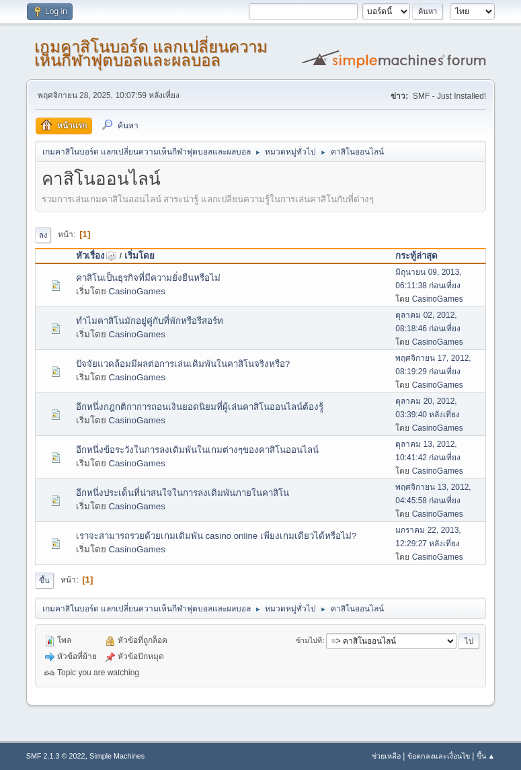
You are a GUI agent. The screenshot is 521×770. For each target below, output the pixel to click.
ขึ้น (44, 580)
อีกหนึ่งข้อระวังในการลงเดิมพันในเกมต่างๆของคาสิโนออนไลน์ (197, 450)
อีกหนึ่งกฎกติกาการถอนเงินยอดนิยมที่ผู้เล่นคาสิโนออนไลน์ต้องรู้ (199, 407)
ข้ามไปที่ (309, 640)
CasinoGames (136, 291)
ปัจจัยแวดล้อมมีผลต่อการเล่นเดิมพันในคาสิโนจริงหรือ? (183, 364)
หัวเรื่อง (96, 256)
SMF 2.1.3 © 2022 (55, 756)
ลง (43, 235)
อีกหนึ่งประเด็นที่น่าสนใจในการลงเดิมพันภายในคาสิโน (182, 493)
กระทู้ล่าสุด (416, 256)
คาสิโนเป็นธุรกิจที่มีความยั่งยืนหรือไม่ (148, 278)
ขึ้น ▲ (486, 756)
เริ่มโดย (139, 256)
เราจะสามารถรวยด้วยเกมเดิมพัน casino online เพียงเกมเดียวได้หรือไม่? (216, 536)
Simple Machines (117, 756)
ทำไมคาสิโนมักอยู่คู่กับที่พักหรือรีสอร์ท (149, 321)
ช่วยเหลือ (386, 756)
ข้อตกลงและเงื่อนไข (438, 756)
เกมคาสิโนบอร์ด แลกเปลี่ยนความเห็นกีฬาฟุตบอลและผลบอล (151, 53)
